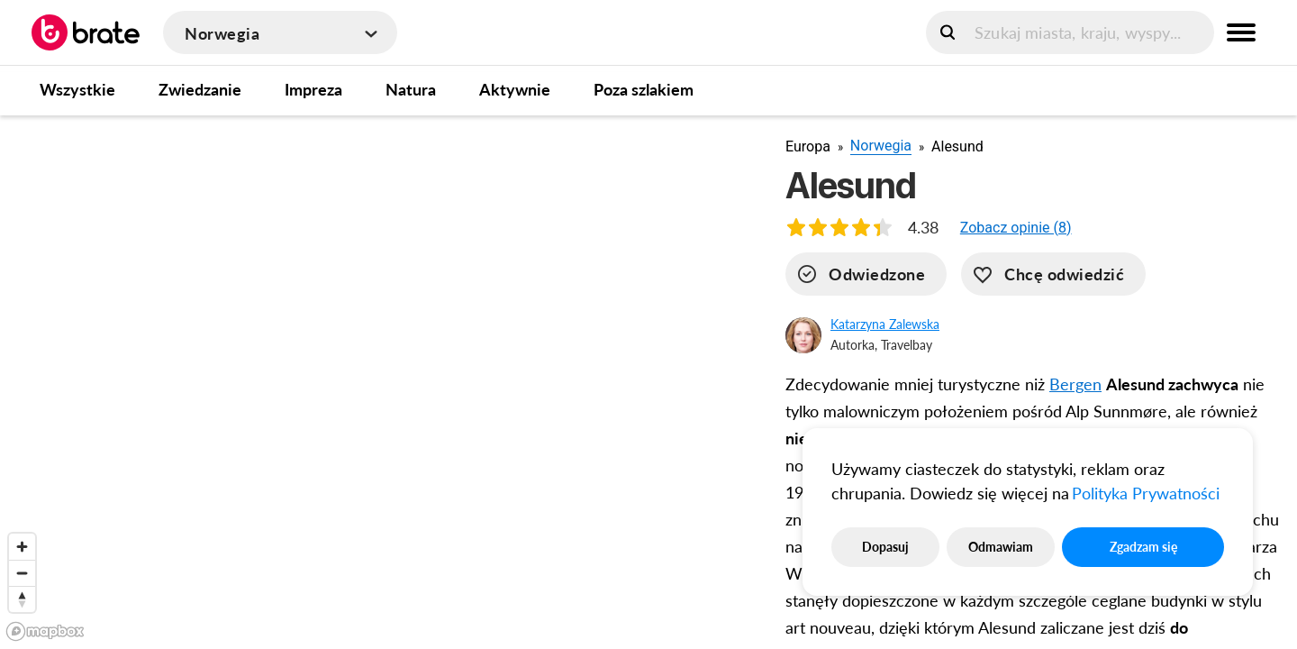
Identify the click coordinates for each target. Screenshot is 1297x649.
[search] (1070, 32)
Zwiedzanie (200, 89)
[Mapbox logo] (45, 631)
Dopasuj (885, 546)
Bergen (1075, 384)
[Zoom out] (22, 573)
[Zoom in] (22, 547)
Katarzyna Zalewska (884, 324)
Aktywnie (514, 89)
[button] (1016, 227)
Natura (410, 89)
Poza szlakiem (644, 89)
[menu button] (1241, 32)
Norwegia (881, 145)
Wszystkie (77, 89)
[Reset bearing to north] (22, 599)
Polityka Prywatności (1146, 493)
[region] (378, 381)
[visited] (866, 274)
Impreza (313, 89)
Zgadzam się (1143, 546)
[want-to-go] (1053, 274)
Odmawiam (1000, 546)
